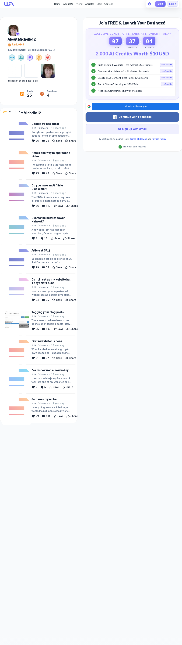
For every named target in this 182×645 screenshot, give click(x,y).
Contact (108, 3)
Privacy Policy (159, 148)
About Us (68, 3)
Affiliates (89, 3)
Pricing (79, 3)
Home (57, 3)
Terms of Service (138, 148)
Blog (99, 3)
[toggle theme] (149, 4)
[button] (132, 115)
